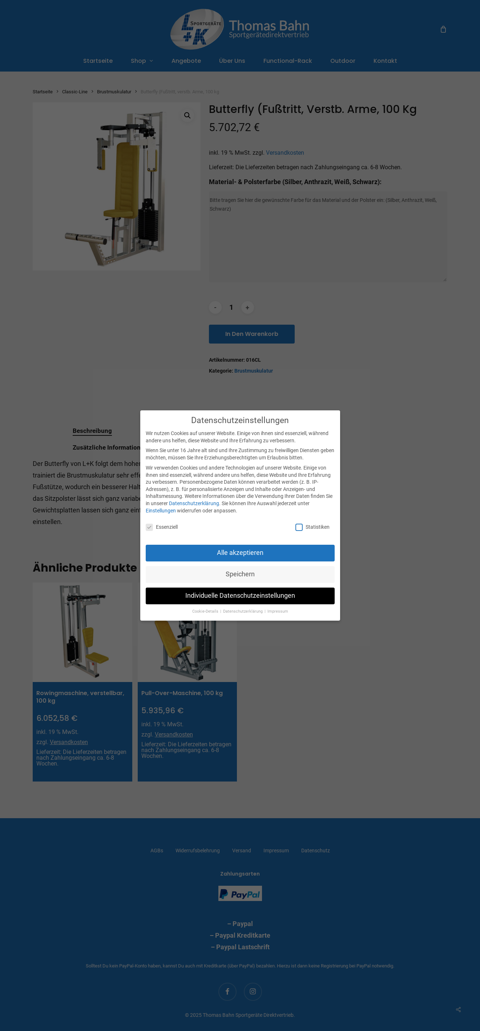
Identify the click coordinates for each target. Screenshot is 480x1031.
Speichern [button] (240, 574)
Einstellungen (161, 511)
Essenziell (162, 527)
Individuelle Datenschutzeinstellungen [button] (240, 595)
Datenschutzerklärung (194, 503)
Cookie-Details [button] (205, 611)
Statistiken (312, 527)
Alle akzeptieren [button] (240, 552)
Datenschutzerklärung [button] (243, 611)
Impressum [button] (277, 611)
